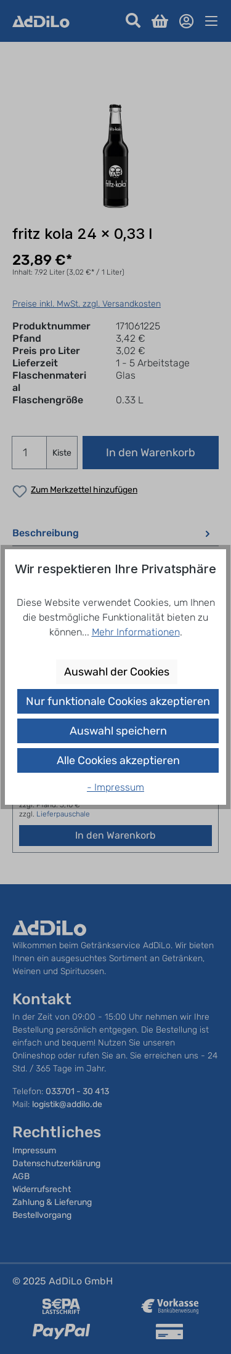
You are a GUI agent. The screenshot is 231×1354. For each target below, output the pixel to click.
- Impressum (115, 787)
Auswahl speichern (118, 731)
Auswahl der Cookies (116, 672)
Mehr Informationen (136, 632)
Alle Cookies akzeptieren (118, 760)
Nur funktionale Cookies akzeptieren (118, 701)
